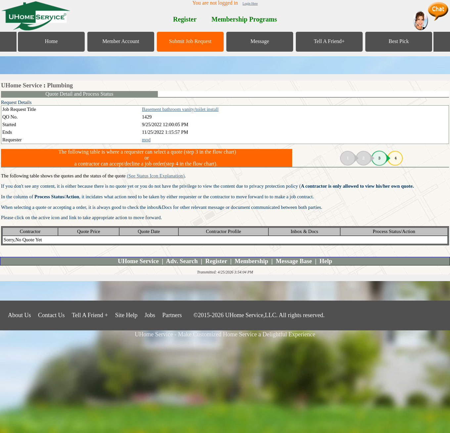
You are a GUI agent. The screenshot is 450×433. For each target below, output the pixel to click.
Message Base (294, 261)
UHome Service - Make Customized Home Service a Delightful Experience (225, 334)
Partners (172, 315)
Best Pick (399, 41)
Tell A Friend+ (329, 41)
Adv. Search (182, 261)
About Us (19, 315)
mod (146, 139)
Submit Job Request (190, 41)
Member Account (120, 41)
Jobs (150, 315)
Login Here (250, 3)
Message (259, 41)
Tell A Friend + (90, 315)
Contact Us (51, 315)
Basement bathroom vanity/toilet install (180, 109)
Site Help (126, 315)
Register (216, 261)
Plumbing (60, 85)
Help (326, 261)
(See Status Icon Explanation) (156, 175)
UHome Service (21, 85)
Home (51, 41)
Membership (251, 261)
